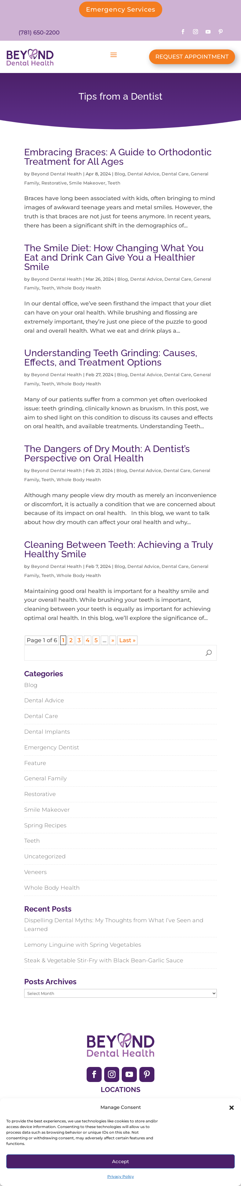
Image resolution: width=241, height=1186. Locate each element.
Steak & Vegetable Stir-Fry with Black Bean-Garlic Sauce (103, 960)
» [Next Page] (112, 640)
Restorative (54, 183)
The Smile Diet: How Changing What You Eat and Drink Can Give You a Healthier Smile (114, 257)
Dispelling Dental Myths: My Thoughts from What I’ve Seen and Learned (113, 925)
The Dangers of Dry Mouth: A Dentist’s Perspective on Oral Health (107, 453)
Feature (35, 763)
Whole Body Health (78, 288)
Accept (120, 1161)
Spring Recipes (45, 825)
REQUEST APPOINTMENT (192, 56)
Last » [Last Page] (127, 640)
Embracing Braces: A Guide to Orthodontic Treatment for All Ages (118, 157)
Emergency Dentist (51, 747)
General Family (45, 778)
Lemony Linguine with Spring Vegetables (82, 944)
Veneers (35, 872)
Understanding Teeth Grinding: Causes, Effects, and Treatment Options (110, 357)
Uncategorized (45, 856)
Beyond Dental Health (56, 174)
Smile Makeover (87, 183)
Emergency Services (120, 9)
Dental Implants (47, 731)
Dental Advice (143, 174)
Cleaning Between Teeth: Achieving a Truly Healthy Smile (118, 549)
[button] (231, 1108)
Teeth (114, 183)
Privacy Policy (120, 1176)
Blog (120, 174)
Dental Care (175, 174)
